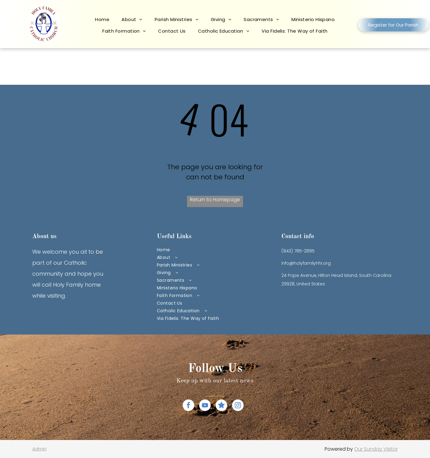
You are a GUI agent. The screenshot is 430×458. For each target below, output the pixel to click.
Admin (39, 448)
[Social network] (221, 406)
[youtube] (205, 406)
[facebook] (188, 406)
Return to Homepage (215, 199)
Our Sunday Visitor (376, 449)
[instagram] (238, 406)
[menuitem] (102, 21)
